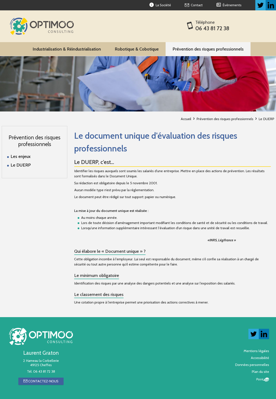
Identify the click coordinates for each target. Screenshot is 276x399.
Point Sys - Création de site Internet (262, 379)
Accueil (186, 119)
